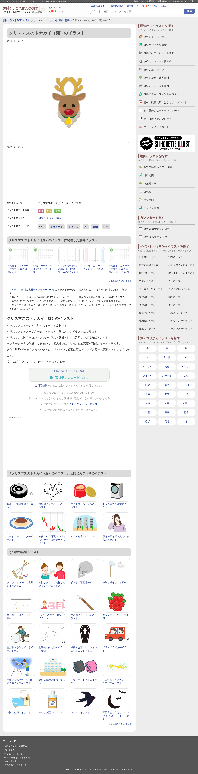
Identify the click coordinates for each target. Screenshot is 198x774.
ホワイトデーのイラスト (181, 272)
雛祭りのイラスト (148, 272)
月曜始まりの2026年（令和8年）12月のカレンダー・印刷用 (119, 268)
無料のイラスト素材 (50, 217)
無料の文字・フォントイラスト (161, 94)
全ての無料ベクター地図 (158, 167)
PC (186, 357)
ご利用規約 (41, 385)
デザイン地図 (151, 208)
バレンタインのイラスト (181, 265)
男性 (167, 421)
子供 (186, 394)
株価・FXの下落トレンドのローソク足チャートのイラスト (52, 539)
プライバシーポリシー (14, 754)
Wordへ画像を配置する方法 (17, 757)
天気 (147, 394)
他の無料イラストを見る (121, 281)
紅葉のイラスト (147, 328)
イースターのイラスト (151, 288)
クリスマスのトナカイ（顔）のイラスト (69, 371)
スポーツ (167, 375)
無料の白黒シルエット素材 (159, 53)
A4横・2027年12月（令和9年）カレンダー (42, 268)
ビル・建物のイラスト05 (84, 536)
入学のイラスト (176, 280)
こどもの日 (152, 6)
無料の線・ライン (154, 69)
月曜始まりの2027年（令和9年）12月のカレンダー (18, 268)
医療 (167, 385)
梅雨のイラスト (176, 296)
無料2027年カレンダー (157, 236)
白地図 (130, 6)
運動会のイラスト (148, 320)
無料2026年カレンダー (157, 228)
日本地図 (149, 175)
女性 (167, 394)
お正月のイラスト (148, 257)
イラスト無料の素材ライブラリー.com (32, 289)
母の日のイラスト (148, 296)
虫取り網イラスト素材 (114, 582)
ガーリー (186, 366)
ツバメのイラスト (80, 712)
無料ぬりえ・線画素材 (156, 86)
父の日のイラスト (148, 304)
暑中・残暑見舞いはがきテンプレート (165, 102)
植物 (186, 412)
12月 (27, 20)
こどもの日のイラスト (180, 288)
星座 (167, 412)
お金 (167, 366)
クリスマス (37, 20)
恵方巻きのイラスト (149, 265)
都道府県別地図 (116, 6)
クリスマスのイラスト (180, 328)
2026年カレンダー (99, 6)
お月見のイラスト (178, 312)
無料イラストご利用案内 (144, 1)
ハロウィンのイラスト (180, 320)
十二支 (186, 385)
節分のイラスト (176, 257)
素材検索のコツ (163, 1)
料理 (147, 412)
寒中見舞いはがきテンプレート (161, 110)
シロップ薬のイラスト (51, 712)
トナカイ (49, 20)
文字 (167, 403)
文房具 (186, 403)
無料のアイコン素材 (155, 45)
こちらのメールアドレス (83, 404)
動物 (61, 20)
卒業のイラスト (147, 280)
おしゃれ (147, 366)
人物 (186, 375)
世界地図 (149, 199)
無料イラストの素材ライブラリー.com (97, 769)
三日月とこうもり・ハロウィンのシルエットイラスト (116, 715)
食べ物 (167, 357)
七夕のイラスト (176, 304)
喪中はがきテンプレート (158, 118)
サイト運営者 (10, 761)
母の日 (164, 6)
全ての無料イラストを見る (184, 1)
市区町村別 (150, 183)
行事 (67, 20)
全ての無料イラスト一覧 (15, 765)
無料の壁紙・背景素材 (156, 77)
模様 (147, 421)
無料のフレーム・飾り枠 (158, 61)
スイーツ (147, 375)
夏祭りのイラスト (148, 312)
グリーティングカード (156, 126)
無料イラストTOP (12, 20)
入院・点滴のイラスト (19, 712)
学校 (147, 403)
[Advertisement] (69, 50)
